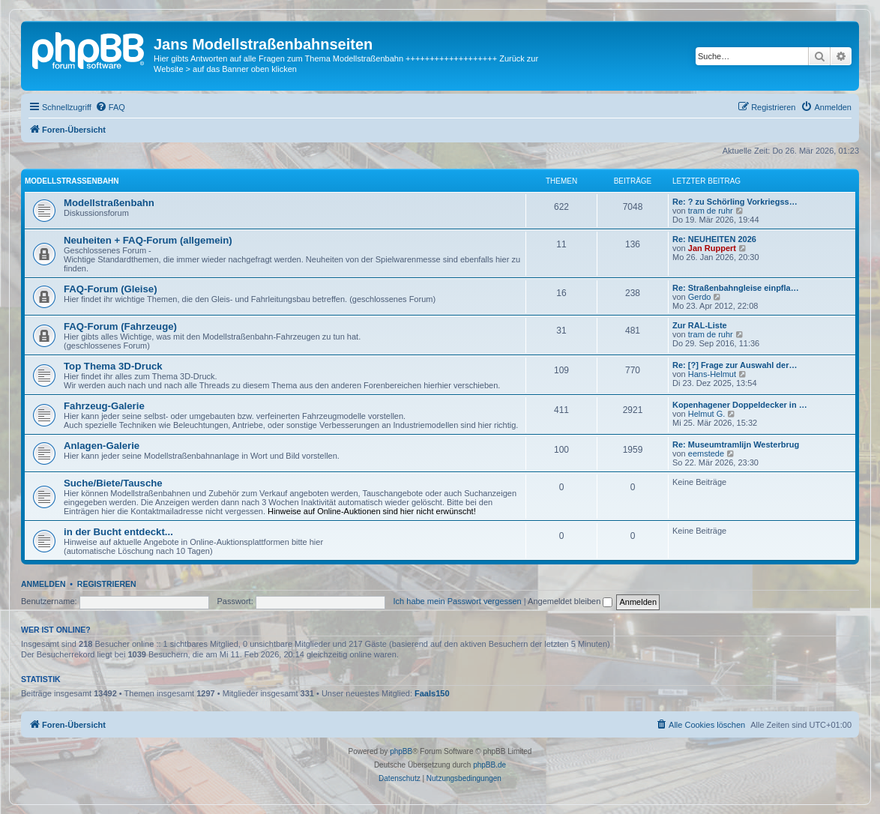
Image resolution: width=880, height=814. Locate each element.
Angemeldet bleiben (570, 601)
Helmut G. (707, 413)
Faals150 (432, 693)
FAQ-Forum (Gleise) (110, 289)
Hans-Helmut (712, 374)
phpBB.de (489, 765)
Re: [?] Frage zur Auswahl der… (734, 365)
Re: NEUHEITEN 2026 (714, 239)
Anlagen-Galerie (101, 445)
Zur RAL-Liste (699, 325)
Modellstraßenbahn (72, 181)
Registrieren (106, 583)
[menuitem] (110, 107)
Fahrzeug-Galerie (104, 405)
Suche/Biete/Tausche (113, 483)
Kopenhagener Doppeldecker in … (739, 404)
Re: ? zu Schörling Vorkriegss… (735, 201)
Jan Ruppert (712, 248)
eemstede (706, 453)
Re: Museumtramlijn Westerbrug (735, 444)
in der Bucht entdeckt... (118, 531)
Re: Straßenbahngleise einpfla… (735, 287)
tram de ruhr (710, 210)
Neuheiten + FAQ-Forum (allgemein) (148, 240)
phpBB (401, 751)
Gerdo (699, 296)
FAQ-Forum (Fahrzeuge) (120, 326)
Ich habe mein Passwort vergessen (458, 601)
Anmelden (43, 583)
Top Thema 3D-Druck (113, 366)
